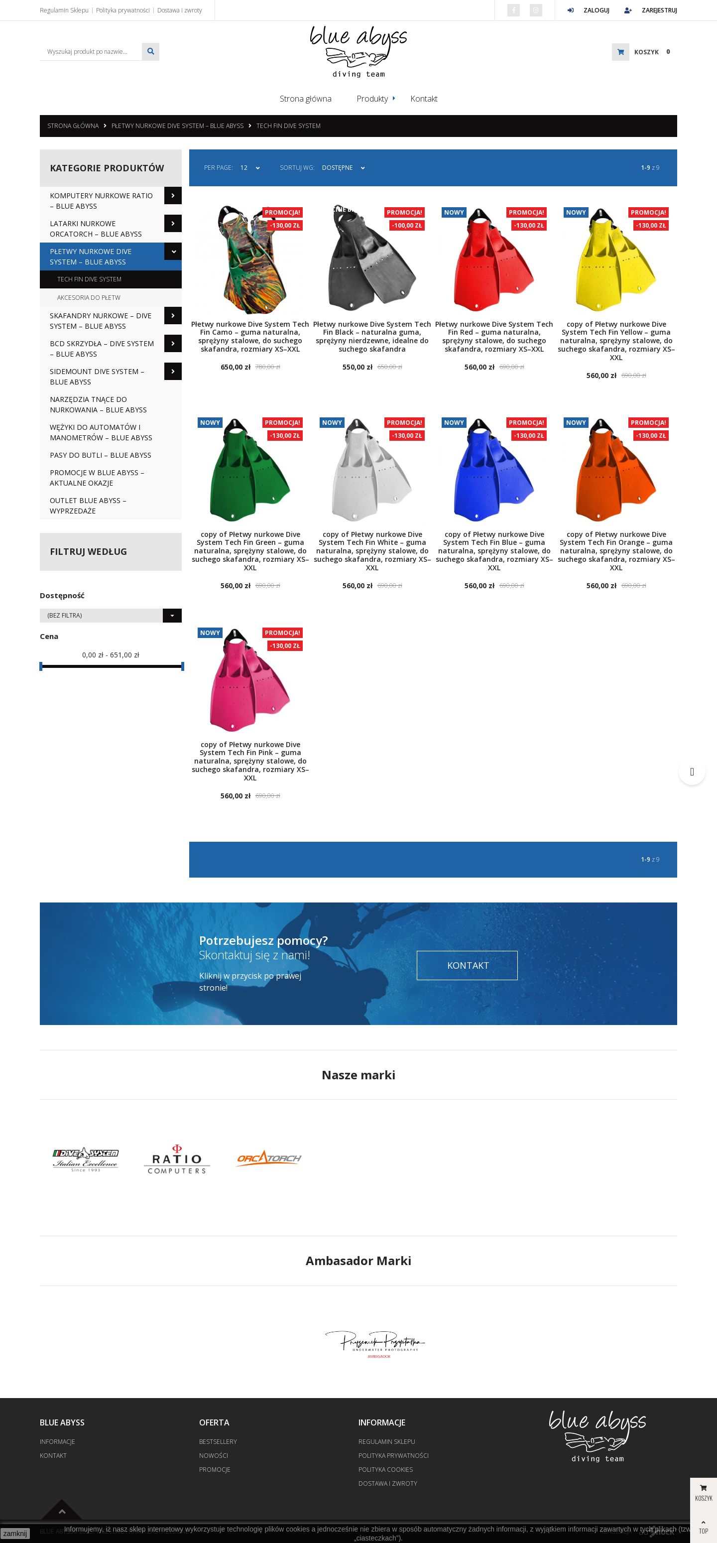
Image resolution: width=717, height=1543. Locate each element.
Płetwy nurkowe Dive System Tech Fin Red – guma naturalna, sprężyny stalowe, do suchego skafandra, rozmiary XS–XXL (494, 336)
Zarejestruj (650, 10)
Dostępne (337, 167)
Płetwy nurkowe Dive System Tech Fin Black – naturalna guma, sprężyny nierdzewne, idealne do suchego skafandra (372, 336)
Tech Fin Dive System (288, 125)
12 (243, 167)
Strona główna (306, 98)
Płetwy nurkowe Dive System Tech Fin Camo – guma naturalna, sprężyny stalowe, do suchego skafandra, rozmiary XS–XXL (250, 336)
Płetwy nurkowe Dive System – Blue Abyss (177, 125)
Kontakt (424, 98)
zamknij (15, 1534)
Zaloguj (588, 10)
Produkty (372, 98)
